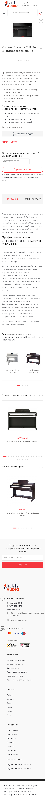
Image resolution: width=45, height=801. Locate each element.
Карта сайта (12, 754)
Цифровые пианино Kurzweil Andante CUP (18, 338)
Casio (9, 703)
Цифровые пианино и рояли (18, 119)
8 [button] (23, 456)
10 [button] (28, 456)
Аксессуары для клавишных (20, 680)
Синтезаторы (13, 668)
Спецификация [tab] (32, 199)
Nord (9, 715)
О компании (12, 730)
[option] (12, 364)
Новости (11, 746)
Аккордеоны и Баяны (17, 672)
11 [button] (31, 456)
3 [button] (25, 385)
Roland (10, 695)
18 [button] (22, 459)
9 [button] (26, 456)
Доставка (11, 738)
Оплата (10, 742)
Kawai (9, 707)
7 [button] (21, 456)
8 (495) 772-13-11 (30, 5)
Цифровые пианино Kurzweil (18, 122)
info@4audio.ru (14, 609)
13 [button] (36, 456)
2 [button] (22, 385)
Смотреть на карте (17, 620)
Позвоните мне (23, 169)
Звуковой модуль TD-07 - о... (20, 769)
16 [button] (17, 459)
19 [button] (25, 459)
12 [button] (33, 456)
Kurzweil (33, 395)
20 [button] (27, 459)
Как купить (12, 734)
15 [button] (41, 456)
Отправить (22, 565)
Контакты (11, 750)
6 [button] (18, 456)
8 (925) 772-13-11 (14, 606)
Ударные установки (16, 676)
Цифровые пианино (16, 660)
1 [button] (18, 385)
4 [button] (27, 385)
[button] (41, 21)
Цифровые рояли (15, 664)
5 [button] (16, 456)
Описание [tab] (12, 199)
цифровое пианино (15, 240)
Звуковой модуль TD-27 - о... (19, 765)
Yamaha (10, 699)
